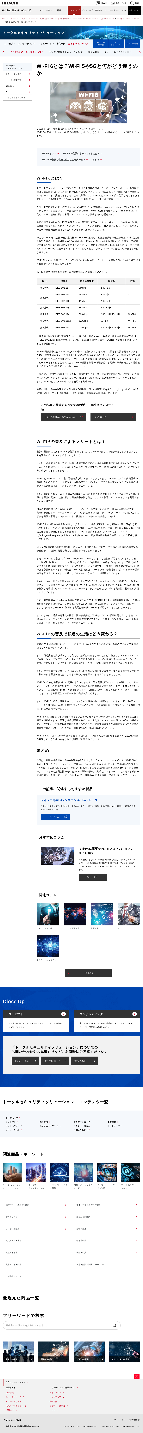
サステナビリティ (14, 1401)
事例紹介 (98, 10)
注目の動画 (93, 52)
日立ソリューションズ (15, 1382)
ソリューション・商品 (50, 10)
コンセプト (9, 43)
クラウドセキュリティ (15, 97)
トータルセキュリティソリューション (85, 19)
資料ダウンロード (116, 43)
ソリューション (46, 43)
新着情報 (112, 1122)
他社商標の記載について (131, 1426)
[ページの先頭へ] (137, 1376)
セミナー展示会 (101, 43)
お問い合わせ (132, 44)
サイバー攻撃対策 (13, 80)
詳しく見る (55, 817)
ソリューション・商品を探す (38, 19)
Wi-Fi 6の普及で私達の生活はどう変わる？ (63, 159)
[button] (139, 52)
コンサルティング (27, 43)
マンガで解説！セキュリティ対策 (66, 52)
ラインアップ (74, 10)
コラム (124, 10)
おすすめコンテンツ (107, 19)
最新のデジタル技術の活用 (59, 19)
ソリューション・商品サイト (62, 1387)
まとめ (95, 159)
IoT (7, 92)
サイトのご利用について (71, 1426)
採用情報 (10, 1410)
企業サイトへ (134, 10)
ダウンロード (100, 417)
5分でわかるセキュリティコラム (128, 19)
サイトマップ (114, 1126)
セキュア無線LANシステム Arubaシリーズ (63, 417)
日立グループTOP (12, 1420)
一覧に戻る (88, 973)
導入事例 (61, 43)
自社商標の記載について (110, 1426)
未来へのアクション (14, 1406)
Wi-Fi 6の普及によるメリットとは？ (81, 153)
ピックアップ (87, 10)
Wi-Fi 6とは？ (49, 153)
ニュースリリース (14, 1397)
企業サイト (11, 1387)
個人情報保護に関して (91, 1426)
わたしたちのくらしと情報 (118, 52)
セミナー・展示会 (111, 10)
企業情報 (10, 1392)
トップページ (12, 1118)
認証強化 (10, 86)
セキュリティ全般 (13, 74)
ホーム (4, 19)
